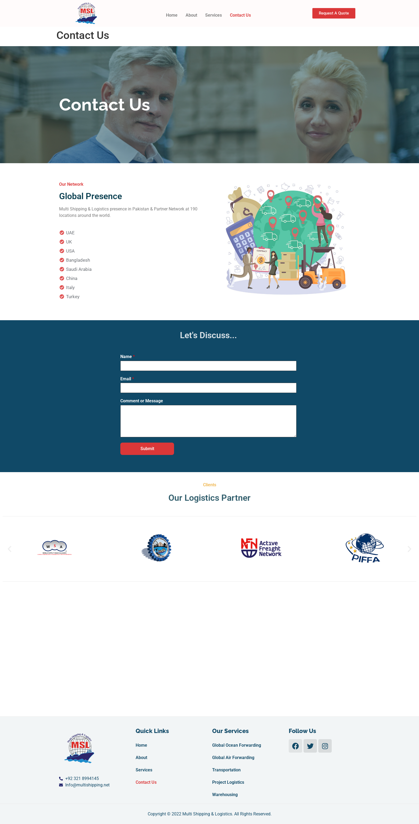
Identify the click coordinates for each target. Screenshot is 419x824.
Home (172, 15)
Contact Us (240, 15)
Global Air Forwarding (233, 757)
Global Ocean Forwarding (236, 745)
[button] (9, 549)
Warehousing (225, 794)
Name (127, 356)
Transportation (226, 769)
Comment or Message (141, 400)
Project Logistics (228, 782)
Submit (147, 448)
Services (213, 15)
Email (127, 378)
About (191, 15)
